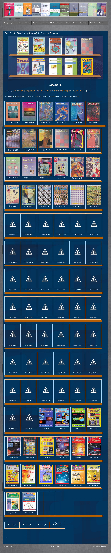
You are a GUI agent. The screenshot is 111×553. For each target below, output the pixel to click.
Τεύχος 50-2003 (78, 234)
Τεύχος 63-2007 (94, 289)
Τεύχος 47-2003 (28, 234)
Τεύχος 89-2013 (29, 428)
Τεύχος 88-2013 (13, 428)
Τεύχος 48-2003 (46, 234)
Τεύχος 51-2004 (94, 234)
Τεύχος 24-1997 (93, 149)
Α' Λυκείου (20, 23)
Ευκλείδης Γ (42, 525)
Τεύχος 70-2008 (13, 345)
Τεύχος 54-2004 (45, 262)
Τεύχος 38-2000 (77, 178)
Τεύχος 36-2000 (61, 178)
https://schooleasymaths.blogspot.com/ (31, 96)
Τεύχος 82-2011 (12, 400)
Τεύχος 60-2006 (45, 289)
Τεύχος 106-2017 (62, 485)
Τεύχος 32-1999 (29, 177)
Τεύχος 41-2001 (28, 206)
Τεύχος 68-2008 (77, 317)
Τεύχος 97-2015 (63, 457)
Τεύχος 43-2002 (61, 206)
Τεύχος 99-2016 (94, 457)
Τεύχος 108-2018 (93, 485)
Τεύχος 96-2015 (47, 457)
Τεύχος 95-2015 (30, 457)
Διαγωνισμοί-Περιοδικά (72, 23)
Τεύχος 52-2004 (13, 262)
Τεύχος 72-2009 (45, 345)
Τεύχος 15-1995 (45, 122)
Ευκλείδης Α (12, 525)
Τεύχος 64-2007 (13, 317)
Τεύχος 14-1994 (29, 122)
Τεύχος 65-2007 (29, 317)
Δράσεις (101, 23)
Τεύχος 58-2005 (13, 289)
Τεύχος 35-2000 (45, 177)
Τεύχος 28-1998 (13, 178)
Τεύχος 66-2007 (45, 317)
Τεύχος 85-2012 (61, 400)
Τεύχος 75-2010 (93, 345)
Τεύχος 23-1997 (78, 149)
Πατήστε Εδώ (87, 91)
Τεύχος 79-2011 (61, 373)
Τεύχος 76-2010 (13, 373)
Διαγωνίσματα (43, 23)
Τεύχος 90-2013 (46, 428)
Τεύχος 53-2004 (29, 262)
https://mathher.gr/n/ (74, 96)
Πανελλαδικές (93, 23)
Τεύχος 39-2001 (93, 178)
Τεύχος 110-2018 (29, 513)
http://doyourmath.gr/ (55, 96)
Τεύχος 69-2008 (93, 317)
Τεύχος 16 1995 (61, 122)
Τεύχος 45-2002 (94, 206)
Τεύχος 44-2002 (77, 206)
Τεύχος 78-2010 (45, 373)
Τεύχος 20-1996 (29, 150)
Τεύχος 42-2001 (45, 206)
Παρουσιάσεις (83, 23)
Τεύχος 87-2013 (93, 400)
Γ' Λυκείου (35, 23)
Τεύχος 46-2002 (12, 234)
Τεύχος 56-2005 (77, 262)
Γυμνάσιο (12, 23)
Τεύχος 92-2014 (78, 428)
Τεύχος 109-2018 (13, 513)
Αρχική (6, 23)
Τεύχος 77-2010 (29, 373)
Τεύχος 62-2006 (78, 289)
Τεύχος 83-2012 (28, 400)
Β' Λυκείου (27, 23)
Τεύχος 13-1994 (13, 122)
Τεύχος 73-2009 (61, 345)
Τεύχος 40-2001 (12, 206)
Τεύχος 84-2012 (46, 400)
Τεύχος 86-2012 (77, 400)
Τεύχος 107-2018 (78, 485)
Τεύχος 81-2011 (93, 373)
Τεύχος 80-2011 (77, 373)
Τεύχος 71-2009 (29, 345)
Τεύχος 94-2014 (14, 457)
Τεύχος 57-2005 (94, 262)
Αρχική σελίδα (54, 546)
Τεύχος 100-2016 (12, 485)
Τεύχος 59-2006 (29, 289)
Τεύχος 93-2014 (94, 428)
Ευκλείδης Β (27, 525)
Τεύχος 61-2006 (61, 289)
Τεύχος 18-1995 (93, 122)
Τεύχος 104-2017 (28, 485)
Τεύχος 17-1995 (77, 122)
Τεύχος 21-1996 (45, 150)
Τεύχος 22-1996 (62, 149)
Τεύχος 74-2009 (77, 345)
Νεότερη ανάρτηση (9, 546)
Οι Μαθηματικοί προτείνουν (57, 23)
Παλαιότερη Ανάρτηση (100, 546)
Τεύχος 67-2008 (61, 317)
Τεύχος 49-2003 (62, 234)
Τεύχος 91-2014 (62, 428)
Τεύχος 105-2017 (46, 485)
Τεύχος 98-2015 (78, 457)
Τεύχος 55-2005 (61, 262)
